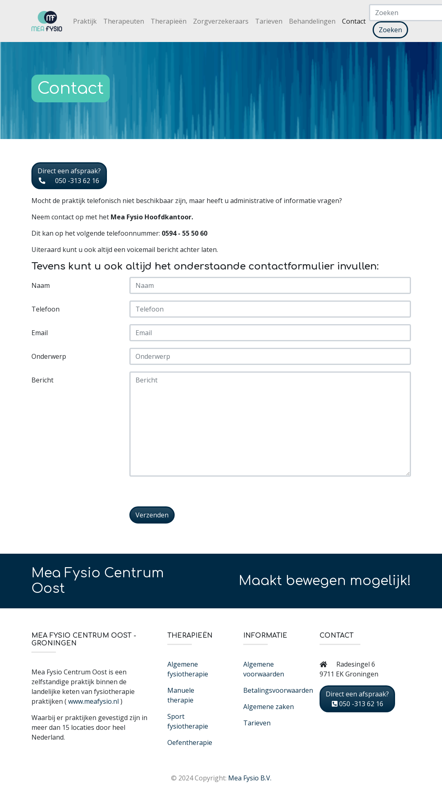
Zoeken (390, 29)
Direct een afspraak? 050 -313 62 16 (69, 175)
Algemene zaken (268, 706)
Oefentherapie (189, 742)
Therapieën (169, 21)
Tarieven (268, 21)
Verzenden (152, 514)
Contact (354, 21)
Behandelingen (312, 21)
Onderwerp (48, 356)
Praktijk (85, 21)
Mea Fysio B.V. (249, 777)
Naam (40, 285)
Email (39, 332)
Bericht (42, 380)
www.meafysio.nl (93, 701)
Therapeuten (123, 21)
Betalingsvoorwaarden (278, 690)
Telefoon (45, 309)
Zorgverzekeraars (221, 21)
